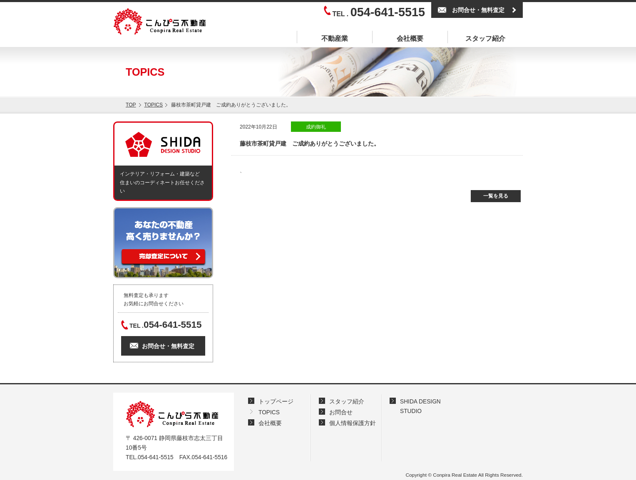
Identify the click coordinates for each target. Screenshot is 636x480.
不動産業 (334, 38)
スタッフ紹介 (485, 38)
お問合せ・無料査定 (478, 10)
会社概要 (410, 38)
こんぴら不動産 (172, 414)
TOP (131, 105)
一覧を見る (495, 196)
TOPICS (153, 105)
